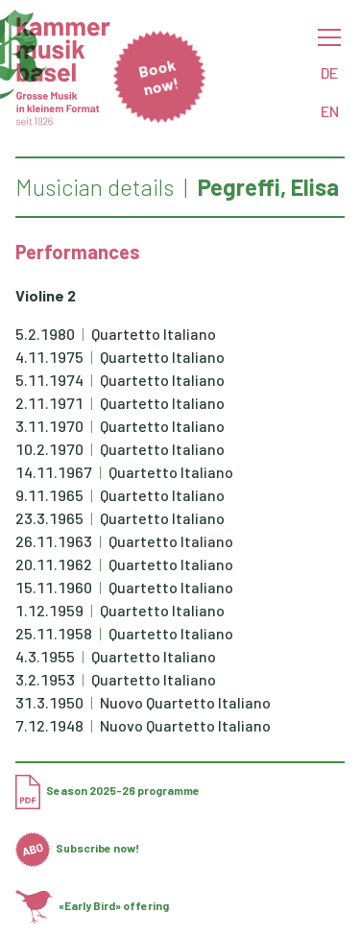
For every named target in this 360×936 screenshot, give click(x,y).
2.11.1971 (49, 403)
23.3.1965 (49, 518)
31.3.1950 (49, 702)
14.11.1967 (53, 472)
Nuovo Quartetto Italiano (185, 702)
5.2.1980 (45, 333)
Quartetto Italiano (153, 333)
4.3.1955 (45, 656)
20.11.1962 (53, 564)
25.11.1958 (53, 633)
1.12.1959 (49, 610)
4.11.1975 (49, 357)
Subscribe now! (77, 847)
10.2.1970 (49, 449)
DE (329, 72)
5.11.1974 (49, 380)
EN (330, 111)
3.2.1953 (45, 679)
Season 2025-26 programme (107, 790)
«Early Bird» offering (92, 905)
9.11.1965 (49, 495)
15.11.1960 (53, 587)
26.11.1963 (53, 541)
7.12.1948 (49, 725)
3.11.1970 (49, 426)
